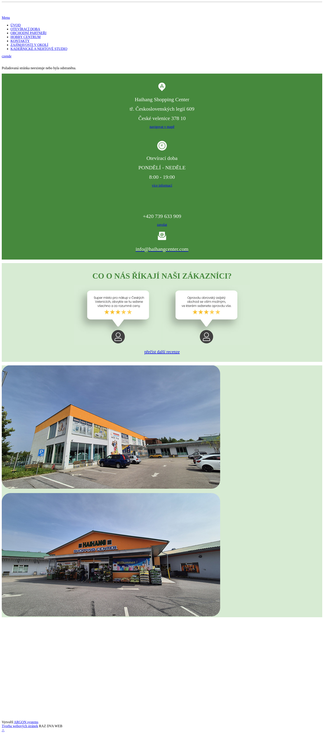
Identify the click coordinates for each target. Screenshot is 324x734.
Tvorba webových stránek (20, 726)
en (6, 56)
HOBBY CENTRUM (25, 37)
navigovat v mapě (162, 127)
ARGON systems (26, 722)
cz (3, 56)
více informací (162, 185)
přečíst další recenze (162, 351)
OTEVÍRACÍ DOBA (25, 29)
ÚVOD (15, 25)
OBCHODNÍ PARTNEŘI (28, 33)
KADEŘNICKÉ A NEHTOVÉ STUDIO (38, 49)
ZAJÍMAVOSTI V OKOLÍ (29, 45)
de (9, 56)
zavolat (162, 224)
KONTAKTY (20, 41)
